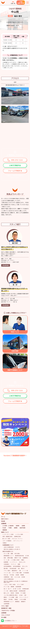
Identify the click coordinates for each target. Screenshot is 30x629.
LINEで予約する (15, 165)
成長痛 (17, 575)
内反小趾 (6, 575)
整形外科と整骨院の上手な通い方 (12, 549)
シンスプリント (13, 562)
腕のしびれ (6, 593)
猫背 (5, 557)
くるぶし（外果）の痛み (10, 584)
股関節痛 (6, 562)
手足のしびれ (22, 562)
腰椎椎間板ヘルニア (9, 555)
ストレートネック (23, 597)
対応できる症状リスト (7, 551)
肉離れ (22, 560)
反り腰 (27, 555)
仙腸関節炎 (25, 557)
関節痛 (12, 586)
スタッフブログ (5, 615)
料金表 (3, 521)
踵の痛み (6, 568)
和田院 (17, 525)
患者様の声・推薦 (6, 608)
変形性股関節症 (17, 566)
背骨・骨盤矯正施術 (7, 536)
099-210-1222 (17, 160)
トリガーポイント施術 (7, 534)
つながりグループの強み (8, 610)
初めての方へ (5, 519)
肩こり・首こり (7, 588)
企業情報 (3, 613)
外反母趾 (12, 575)
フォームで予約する (15, 171)
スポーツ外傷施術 (6, 540)
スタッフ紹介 (5, 606)
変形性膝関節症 (7, 566)
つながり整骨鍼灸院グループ (3, 2)
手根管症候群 (25, 588)
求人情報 (3, 617)
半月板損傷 (26, 572)
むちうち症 (17, 577)
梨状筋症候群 (13, 568)
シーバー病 (25, 570)
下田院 (10, 527)
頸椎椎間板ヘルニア (9, 601)
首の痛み (11, 599)
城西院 (15, 527)
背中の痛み (17, 553)
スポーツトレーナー (18, 540)
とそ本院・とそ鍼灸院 (7, 525)
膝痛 (19, 564)
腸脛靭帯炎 (14, 570)
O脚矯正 (4, 543)
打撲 (25, 595)
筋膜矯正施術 (17, 536)
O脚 (20, 570)
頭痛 (17, 597)
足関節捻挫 (6, 577)
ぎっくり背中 (20, 584)
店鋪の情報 (15, 351)
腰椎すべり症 (17, 557)
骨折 (12, 577)
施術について (5, 532)
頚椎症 (16, 599)
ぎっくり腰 (6, 553)
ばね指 (20, 595)
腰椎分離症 (10, 557)
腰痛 (12, 553)
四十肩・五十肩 (17, 588)
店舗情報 (3, 523)
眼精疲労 (23, 601)
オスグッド (13, 564)
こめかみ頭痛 (22, 599)
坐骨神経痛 (6, 603)
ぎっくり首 (6, 586)
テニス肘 (6, 591)
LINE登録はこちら (9, 620)
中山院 (4, 527)
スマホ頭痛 (11, 597)
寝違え (5, 599)
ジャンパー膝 (7, 572)
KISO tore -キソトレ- (17, 538)
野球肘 (12, 593)
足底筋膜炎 (6, 564)
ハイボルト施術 (19, 534)
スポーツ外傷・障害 (17, 572)
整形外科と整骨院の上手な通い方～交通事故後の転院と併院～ (16, 582)
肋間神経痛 (18, 586)
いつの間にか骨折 (15, 560)
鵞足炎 (22, 568)
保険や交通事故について (15, 370)
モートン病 (6, 560)
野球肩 (17, 593)
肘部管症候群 (22, 591)
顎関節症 (17, 601)
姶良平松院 (22, 527)
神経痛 (22, 575)
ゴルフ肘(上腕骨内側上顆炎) (11, 595)
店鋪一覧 (13, 3)
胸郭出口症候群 (13, 591)
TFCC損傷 (22, 593)
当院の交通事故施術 (9, 547)
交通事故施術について (7, 545)
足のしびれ (25, 566)
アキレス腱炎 (7, 570)
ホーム (3, 516)
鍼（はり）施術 (6, 538)
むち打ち (17, 547)
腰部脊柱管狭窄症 (19, 555)
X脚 (19, 568)
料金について (15, 332)
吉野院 (23, 525)
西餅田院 (4, 530)
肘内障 (23, 577)
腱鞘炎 (5, 597)
